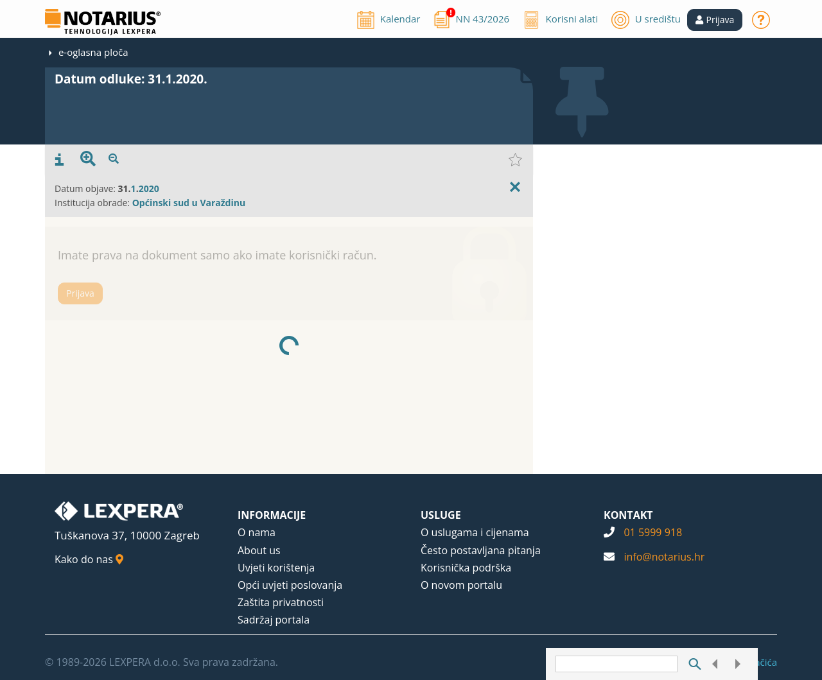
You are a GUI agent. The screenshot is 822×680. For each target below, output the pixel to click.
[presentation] (59, 159)
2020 (149, 188)
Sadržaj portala (274, 620)
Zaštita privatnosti (281, 602)
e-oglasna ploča (93, 52)
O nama (256, 532)
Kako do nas (89, 559)
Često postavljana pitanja (481, 550)
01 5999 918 (653, 532)
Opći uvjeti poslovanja (290, 585)
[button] (715, 20)
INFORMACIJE (272, 515)
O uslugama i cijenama (475, 532)
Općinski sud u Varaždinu (188, 202)
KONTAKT (628, 515)
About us (259, 550)
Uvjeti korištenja (276, 568)
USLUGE (441, 515)
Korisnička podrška (466, 568)
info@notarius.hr (664, 557)
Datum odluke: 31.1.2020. (131, 79)
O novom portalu (461, 585)
